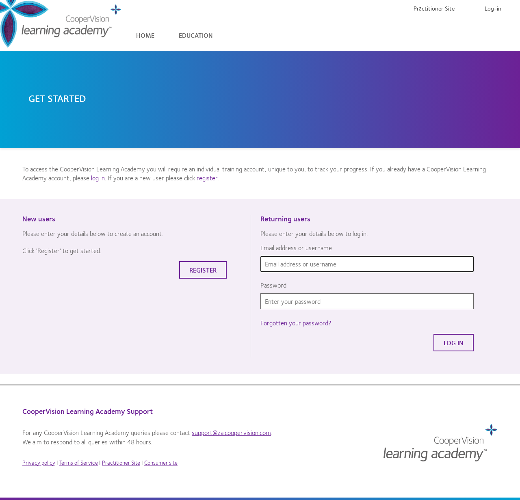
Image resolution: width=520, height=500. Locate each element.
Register (469, 8)
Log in (454, 342)
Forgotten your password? (296, 323)
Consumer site (161, 462)
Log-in (493, 8)
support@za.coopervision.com (231, 432)
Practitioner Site (434, 8)
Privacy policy (38, 462)
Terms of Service (78, 462)
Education (196, 35)
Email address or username (296, 248)
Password (273, 285)
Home (145, 35)
